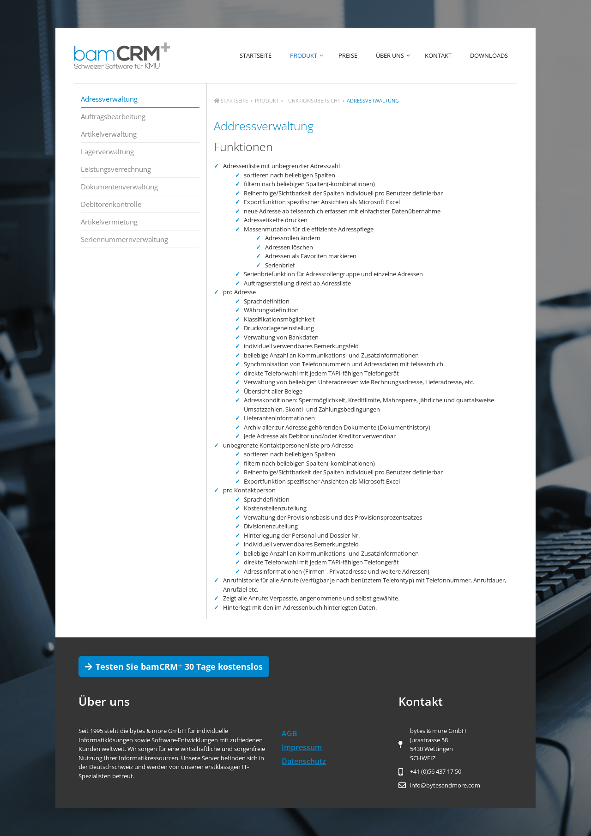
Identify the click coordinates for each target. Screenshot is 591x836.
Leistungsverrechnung (116, 169)
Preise (347, 55)
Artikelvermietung (109, 221)
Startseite (255, 55)
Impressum (302, 747)
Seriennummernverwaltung (124, 239)
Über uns (396, 55)
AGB (289, 733)
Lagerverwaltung (107, 151)
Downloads (489, 55)
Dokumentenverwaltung (119, 186)
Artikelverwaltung (109, 134)
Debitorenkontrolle (111, 204)
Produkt (309, 55)
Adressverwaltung (109, 98)
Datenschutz (304, 761)
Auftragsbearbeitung (113, 116)
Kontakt (438, 55)
